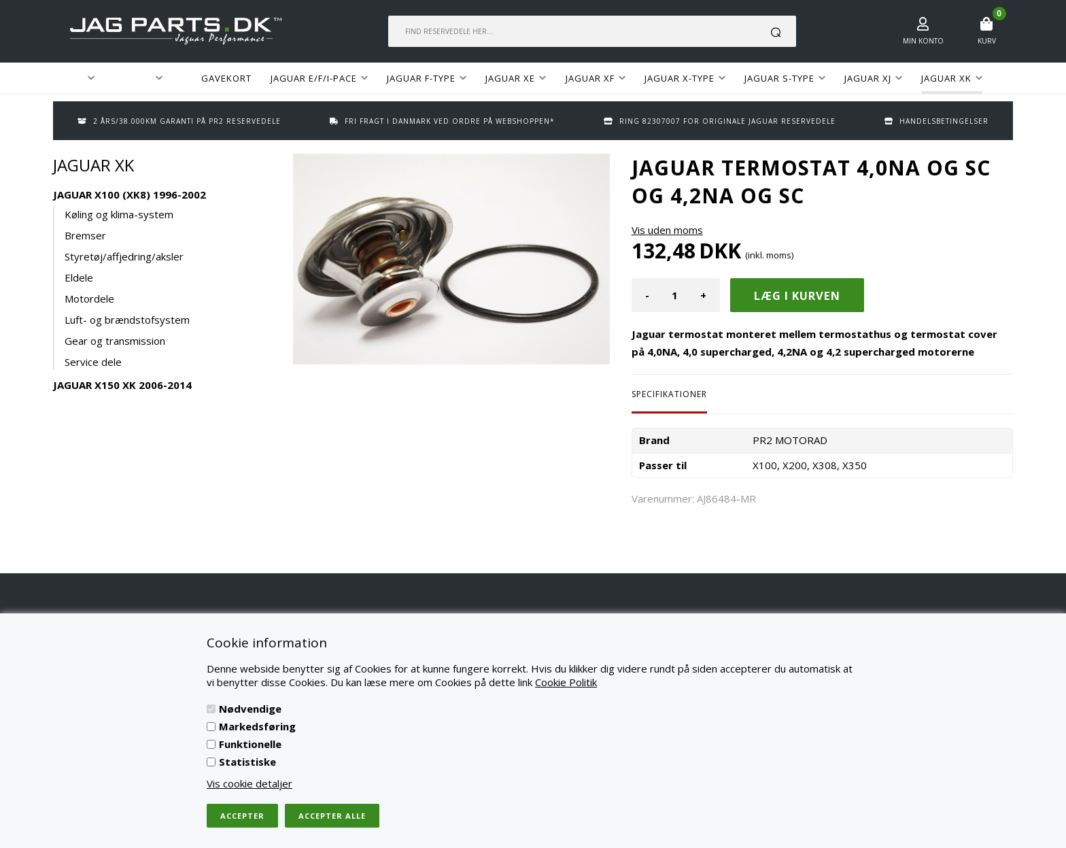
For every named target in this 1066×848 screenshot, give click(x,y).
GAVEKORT (226, 78)
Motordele (89, 298)
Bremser (85, 235)
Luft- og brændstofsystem (127, 319)
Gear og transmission (115, 340)
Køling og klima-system (119, 214)
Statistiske (247, 761)
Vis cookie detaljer (249, 783)
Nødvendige (250, 708)
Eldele (79, 277)
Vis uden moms (667, 230)
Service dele (93, 362)
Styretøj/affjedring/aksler (124, 256)
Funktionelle (250, 744)
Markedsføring (257, 726)
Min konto (923, 41)
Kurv (987, 41)
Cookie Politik (566, 682)
